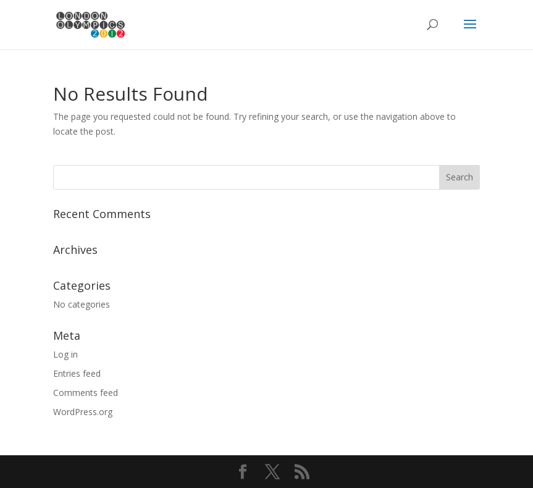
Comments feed (85, 392)
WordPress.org (82, 412)
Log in (65, 354)
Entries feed (77, 373)
